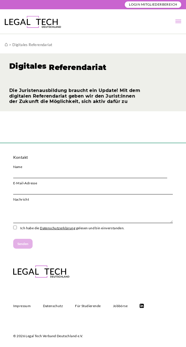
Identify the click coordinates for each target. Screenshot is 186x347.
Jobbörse (120, 306)
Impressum (22, 306)
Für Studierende (88, 306)
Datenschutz (53, 306)
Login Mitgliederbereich (153, 4)
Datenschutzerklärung (57, 228)
